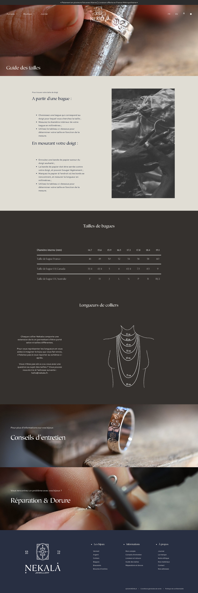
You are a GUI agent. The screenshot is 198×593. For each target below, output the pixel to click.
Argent (96, 555)
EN (176, 14)
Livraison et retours (133, 558)
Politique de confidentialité (174, 589)
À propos (14, 14)
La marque (162, 555)
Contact (161, 565)
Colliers (96, 558)
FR (169, 14)
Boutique (30, 14)
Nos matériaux (164, 562)
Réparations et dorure (134, 565)
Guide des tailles (132, 562)
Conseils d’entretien (134, 555)
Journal (44, 14)
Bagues (96, 562)
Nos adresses (163, 569)
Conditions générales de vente (151, 589)
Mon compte (130, 551)
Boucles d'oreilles (100, 569)
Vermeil (96, 551)
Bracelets (97, 565)
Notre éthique (163, 558)
